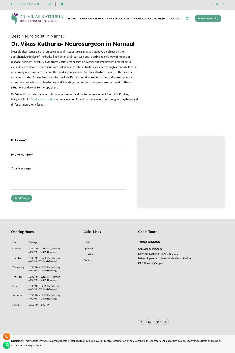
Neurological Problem (149, 18)
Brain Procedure (91, 18)
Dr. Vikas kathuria (42, 99)
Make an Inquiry (208, 18)
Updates (88, 248)
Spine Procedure (118, 18)
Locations (89, 254)
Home (72, 18)
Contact (176, 18)
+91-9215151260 (25, 4)
